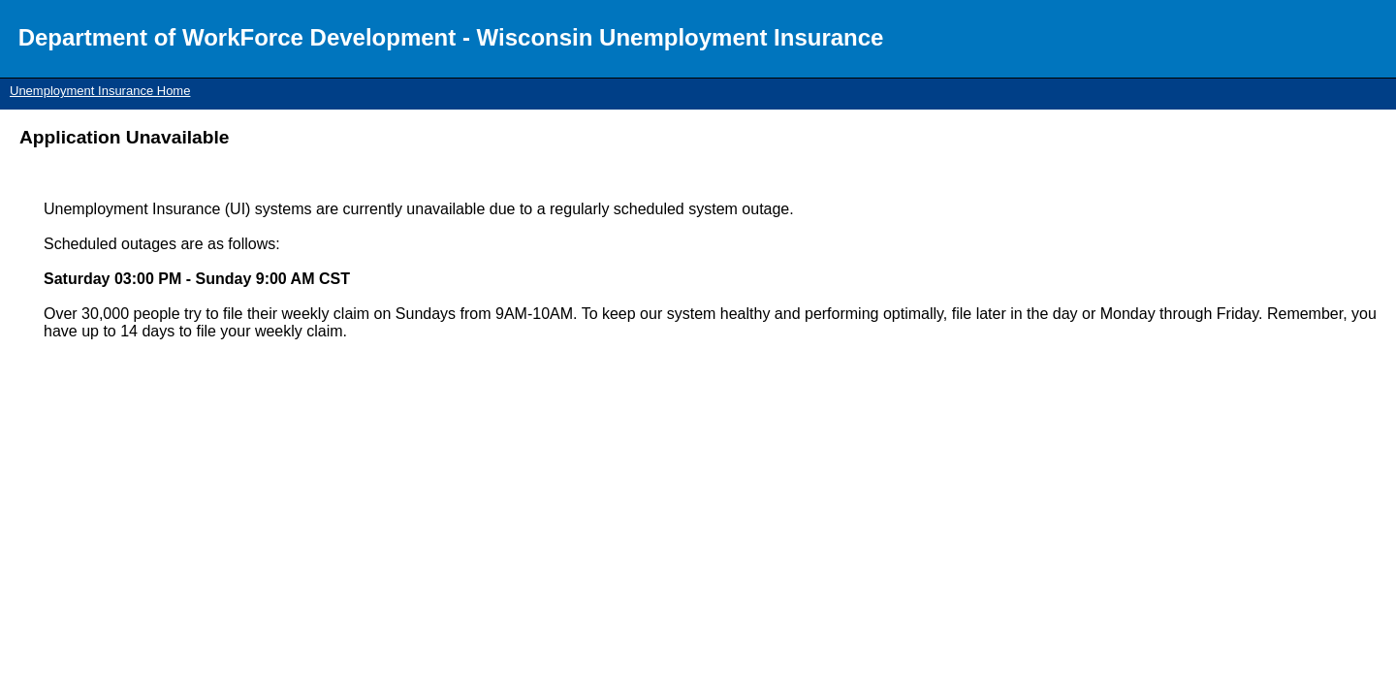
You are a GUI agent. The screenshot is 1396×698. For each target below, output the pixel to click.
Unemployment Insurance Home (100, 90)
